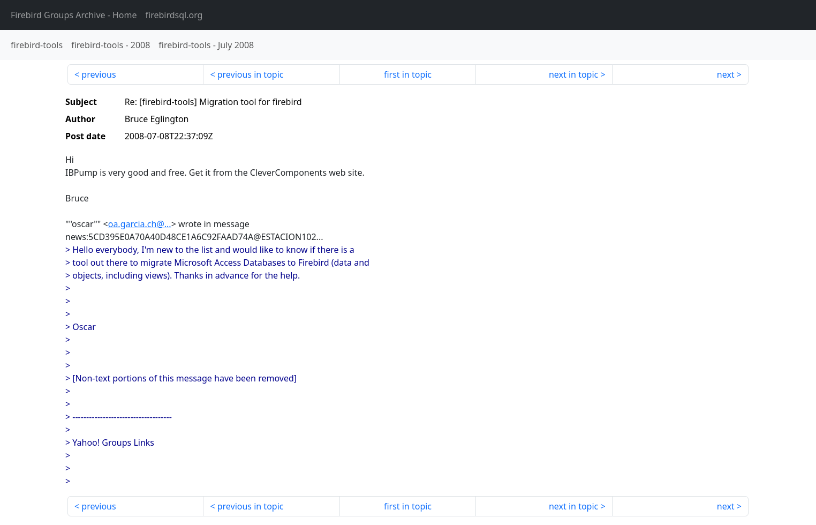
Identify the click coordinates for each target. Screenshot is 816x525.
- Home (74, 15)
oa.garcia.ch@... (139, 224)
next (726, 74)
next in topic (573, 74)
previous (98, 74)
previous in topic (250, 74)
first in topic (408, 74)
